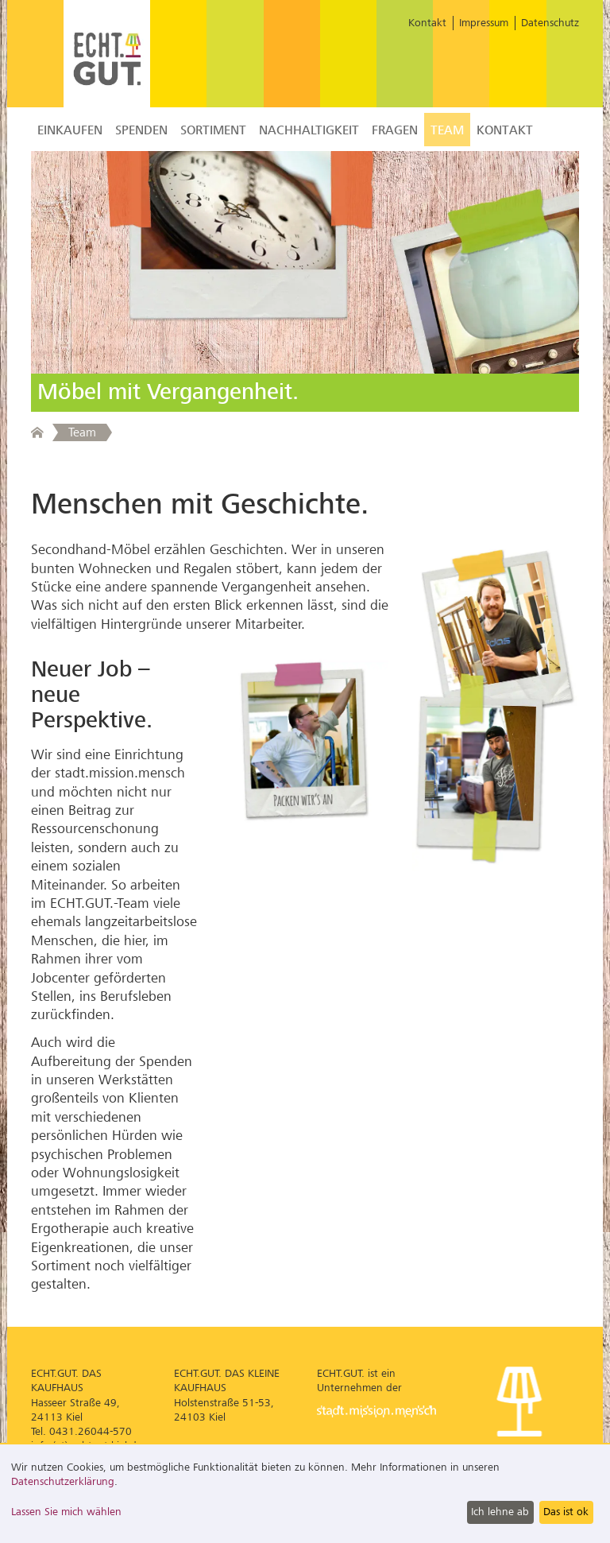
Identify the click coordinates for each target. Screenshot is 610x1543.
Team (447, 130)
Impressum (483, 22)
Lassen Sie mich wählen (66, 1511)
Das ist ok (566, 1511)
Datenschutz (550, 22)
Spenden (141, 130)
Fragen (395, 130)
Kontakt (427, 22)
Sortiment (213, 130)
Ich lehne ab (500, 1511)
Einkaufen (69, 130)
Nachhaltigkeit (309, 130)
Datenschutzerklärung (62, 1481)
